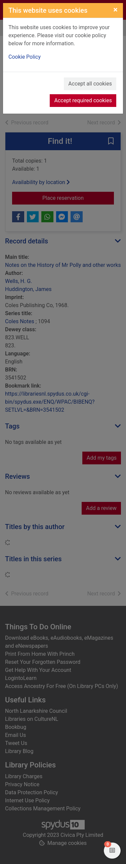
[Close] (115, 9)
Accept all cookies (90, 83)
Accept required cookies (83, 100)
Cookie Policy (24, 57)
